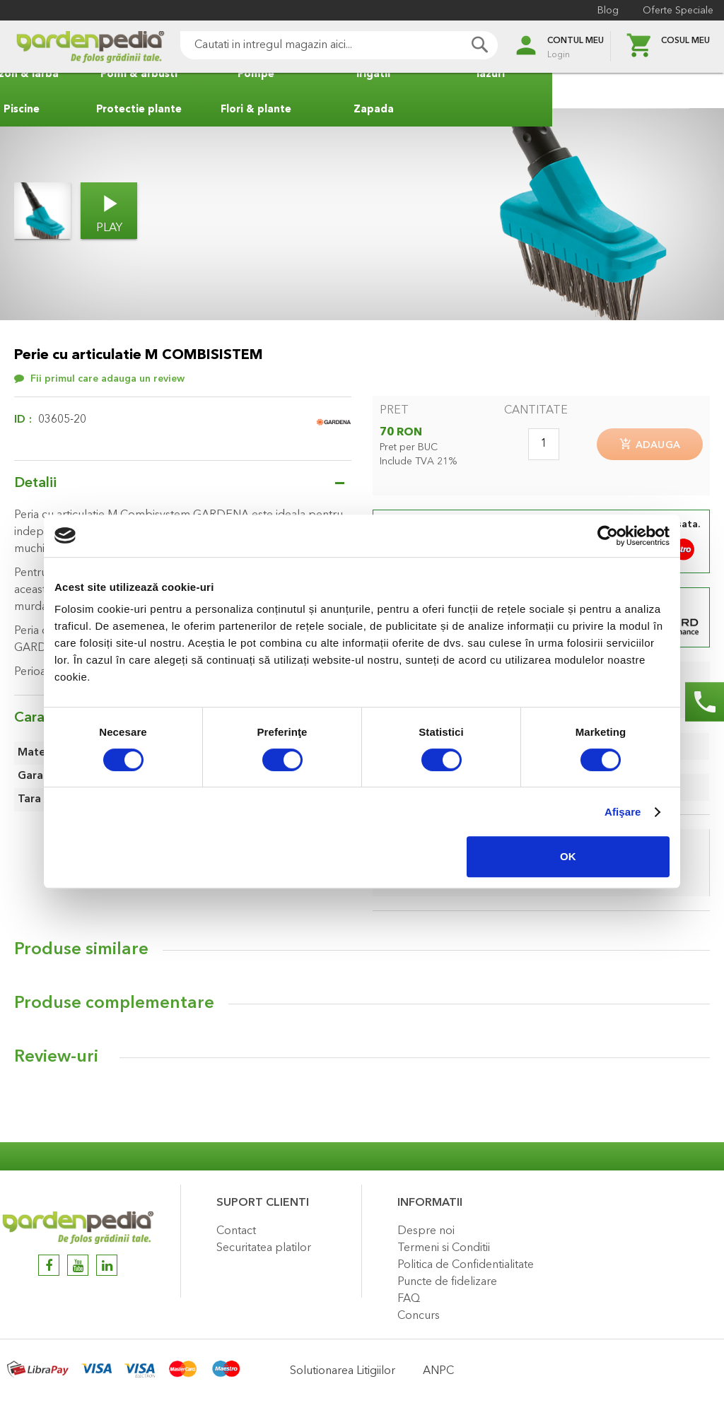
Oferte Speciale (674, 11)
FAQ (408, 1299)
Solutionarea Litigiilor (342, 1371)
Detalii (35, 483)
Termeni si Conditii (443, 1248)
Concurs (418, 1316)
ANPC (438, 1371)
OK (568, 856)
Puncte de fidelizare (447, 1282)
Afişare (623, 812)
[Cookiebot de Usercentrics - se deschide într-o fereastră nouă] (608, 535)
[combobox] (319, 45)
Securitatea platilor (263, 1248)
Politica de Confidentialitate (465, 1265)
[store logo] (70, 47)
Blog (604, 11)
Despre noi (426, 1231)
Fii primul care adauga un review (107, 379)
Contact (236, 1231)
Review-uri (56, 1060)
